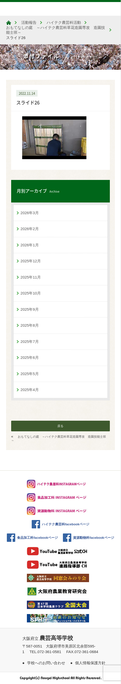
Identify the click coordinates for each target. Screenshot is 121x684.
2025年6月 (30, 357)
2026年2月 (30, 229)
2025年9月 (30, 309)
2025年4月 (30, 389)
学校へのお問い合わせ (46, 663)
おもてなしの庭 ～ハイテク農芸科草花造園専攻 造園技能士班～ (58, 438)
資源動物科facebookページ (93, 538)
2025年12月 (31, 261)
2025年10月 (31, 293)
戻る (60, 426)
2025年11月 (31, 277)
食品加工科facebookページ (37, 538)
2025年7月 (30, 341)
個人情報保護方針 (90, 663)
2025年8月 (30, 325)
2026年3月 (30, 213)
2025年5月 (30, 374)
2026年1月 (30, 245)
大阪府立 (47, 638)
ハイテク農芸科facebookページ (65, 524)
